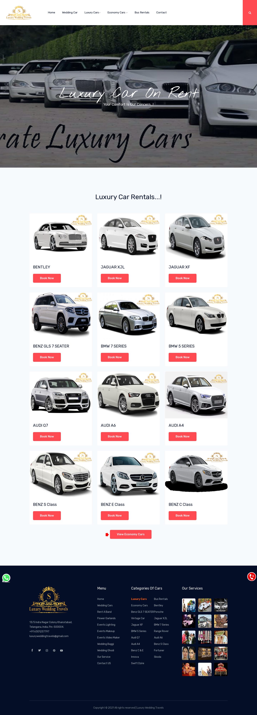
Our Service (103, 656)
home (51, 12)
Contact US (104, 663)
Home (100, 599)
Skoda (157, 656)
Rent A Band (104, 611)
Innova (135, 656)
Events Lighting (106, 624)
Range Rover (161, 631)
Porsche (158, 611)
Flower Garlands (106, 618)
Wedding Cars (105, 605)
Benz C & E (137, 650)
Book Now (47, 278)
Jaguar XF (137, 624)
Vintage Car (138, 618)
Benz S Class (161, 644)
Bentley (158, 605)
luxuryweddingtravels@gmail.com (49, 636)
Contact (161, 12)
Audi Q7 (135, 637)
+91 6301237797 (39, 631)
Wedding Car (69, 12)
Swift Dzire (137, 663)
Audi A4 (135, 644)
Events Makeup (106, 631)
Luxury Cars (92, 12)
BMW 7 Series (161, 624)
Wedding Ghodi (105, 650)
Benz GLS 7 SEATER (142, 611)
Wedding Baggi (105, 644)
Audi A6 (158, 637)
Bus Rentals (142, 12)
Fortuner (159, 650)
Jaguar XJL (160, 618)
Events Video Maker (108, 637)
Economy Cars (117, 12)
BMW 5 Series (138, 631)
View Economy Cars (131, 534)
